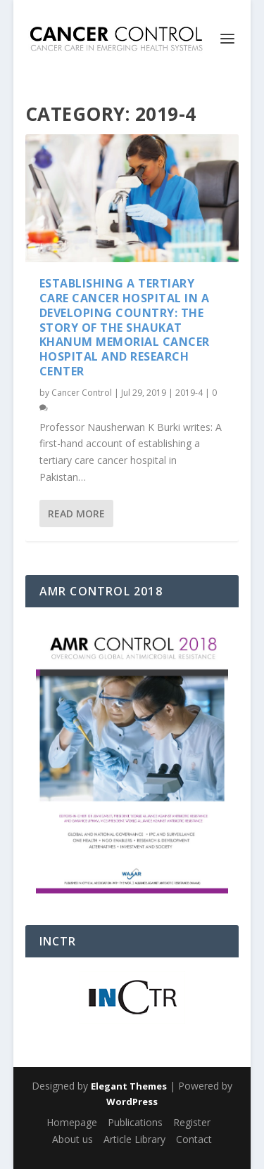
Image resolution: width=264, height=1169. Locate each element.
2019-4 (189, 393)
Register (191, 1122)
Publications (135, 1122)
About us (72, 1139)
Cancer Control (81, 393)
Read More (76, 513)
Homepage (71, 1122)
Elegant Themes (129, 1086)
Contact (194, 1139)
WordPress (132, 1101)
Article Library (134, 1139)
